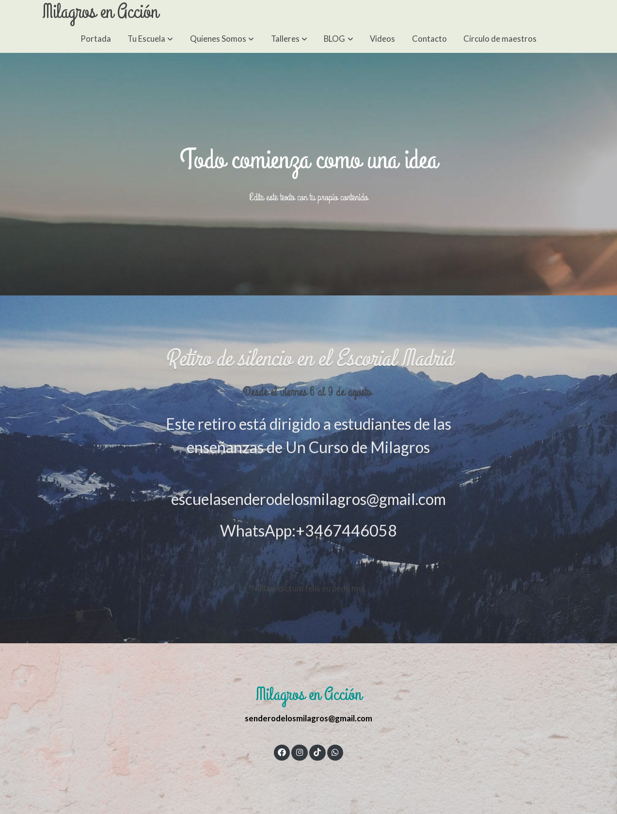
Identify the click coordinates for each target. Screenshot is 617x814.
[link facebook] (282, 752)
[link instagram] (299, 752)
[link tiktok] (317, 752)
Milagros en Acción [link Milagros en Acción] (100, 12)
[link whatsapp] (335, 752)
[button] (150, 38)
